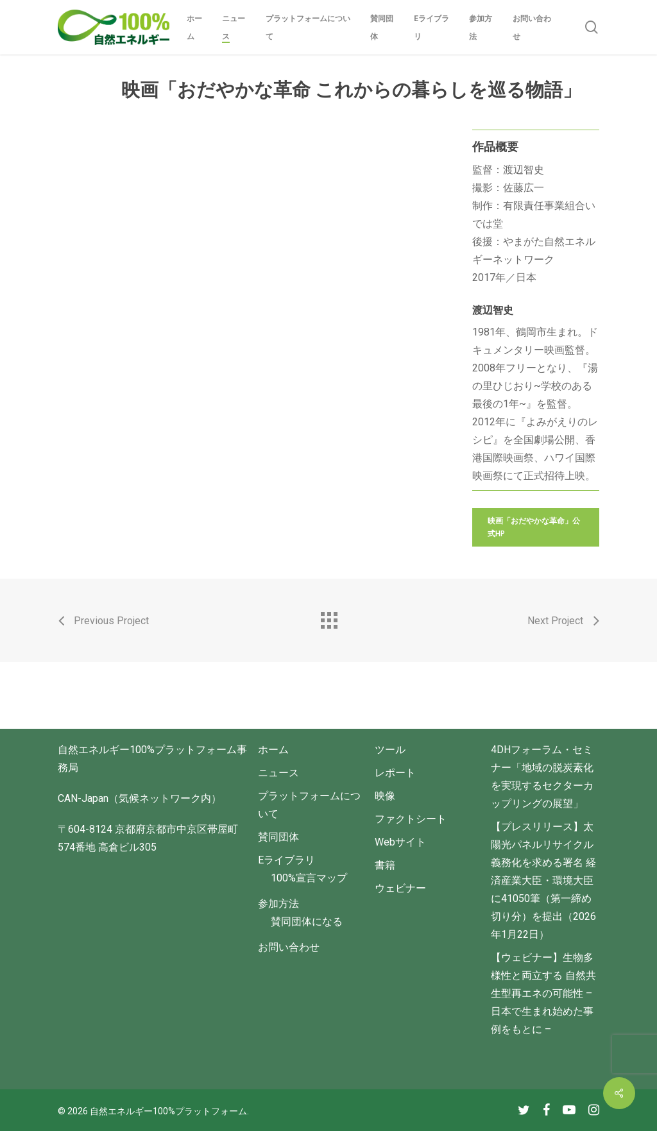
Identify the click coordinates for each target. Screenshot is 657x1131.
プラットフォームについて (309, 805)
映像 (385, 796)
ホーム (273, 750)
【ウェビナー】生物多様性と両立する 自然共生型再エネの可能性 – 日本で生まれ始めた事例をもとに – (543, 993)
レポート (395, 773)
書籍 (385, 865)
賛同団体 (278, 837)
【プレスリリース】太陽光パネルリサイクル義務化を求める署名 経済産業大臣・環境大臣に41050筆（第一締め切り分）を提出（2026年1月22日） (543, 880)
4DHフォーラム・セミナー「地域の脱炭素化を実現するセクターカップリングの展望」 (542, 777)
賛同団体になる (307, 921)
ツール (390, 750)
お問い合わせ (289, 947)
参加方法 (278, 903)
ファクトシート (411, 819)
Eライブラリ (286, 860)
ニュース (278, 773)
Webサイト (400, 842)
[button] (535, 527)
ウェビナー (400, 888)
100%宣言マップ (309, 878)
